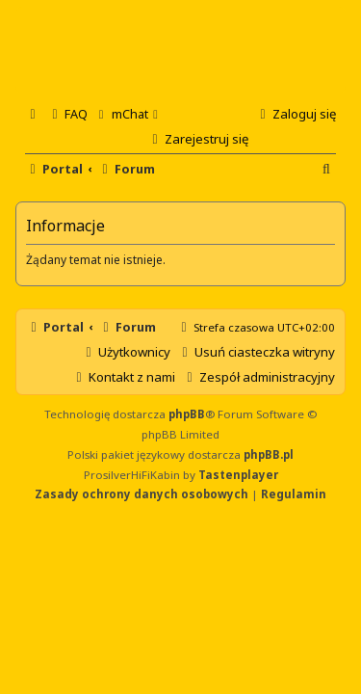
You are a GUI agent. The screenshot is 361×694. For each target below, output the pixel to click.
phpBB (186, 414)
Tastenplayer (238, 474)
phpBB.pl (269, 454)
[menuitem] (67, 113)
